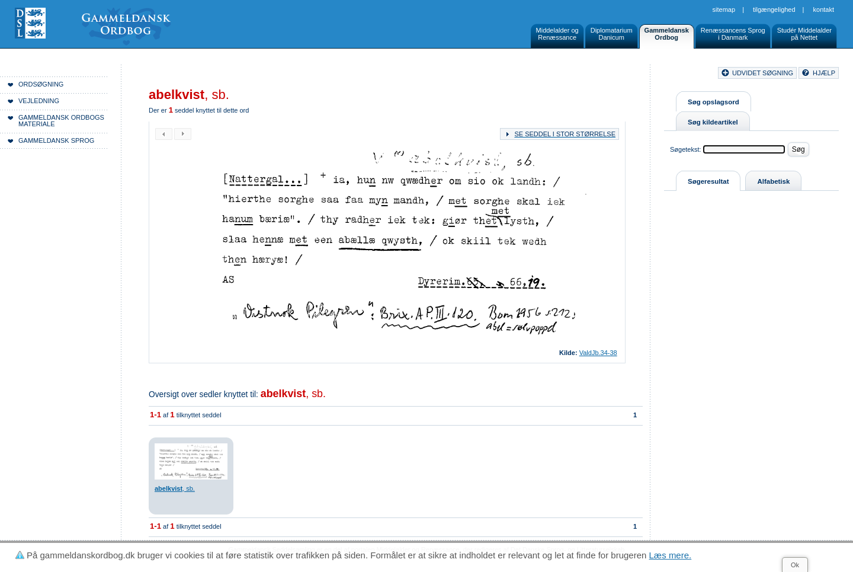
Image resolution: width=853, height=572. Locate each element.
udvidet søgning (762, 72)
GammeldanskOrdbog (666, 34)
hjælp (824, 72)
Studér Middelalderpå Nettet (804, 34)
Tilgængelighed (774, 9)
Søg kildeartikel (713, 122)
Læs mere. (670, 555)
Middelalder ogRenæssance (557, 34)
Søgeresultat (708, 181)
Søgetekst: (685, 149)
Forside (182, 74)
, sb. (293, 394)
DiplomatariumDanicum (612, 34)
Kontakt (823, 9)
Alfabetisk (773, 181)
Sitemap (724, 9)
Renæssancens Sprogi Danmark (733, 34)
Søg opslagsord (713, 102)
